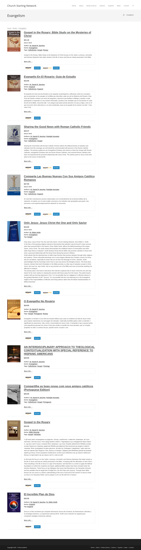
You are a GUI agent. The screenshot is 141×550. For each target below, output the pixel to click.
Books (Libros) (105, 547)
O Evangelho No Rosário (39, 301)
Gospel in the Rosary (37, 422)
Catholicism (32, 50)
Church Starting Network (21, 5)
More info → (28, 61)
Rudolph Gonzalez (52, 136)
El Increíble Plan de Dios (39, 494)
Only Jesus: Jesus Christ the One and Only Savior (55, 222)
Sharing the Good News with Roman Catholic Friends (57, 126)
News (126, 547)
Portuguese (38, 314)
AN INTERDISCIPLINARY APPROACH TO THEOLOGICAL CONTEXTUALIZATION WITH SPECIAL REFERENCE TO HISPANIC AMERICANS (59, 350)
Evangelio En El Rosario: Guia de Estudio (50, 76)
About (98, 547)
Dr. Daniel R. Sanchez (37, 45)
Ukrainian (37, 434)
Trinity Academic (22, 547)
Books (15, 28)
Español (120, 547)
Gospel (39, 50)
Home (9, 28)
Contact (131, 547)
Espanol (32, 87)
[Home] (123, 15)
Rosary (45, 50)
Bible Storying (34, 432)
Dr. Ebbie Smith (35, 232)
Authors (113, 547)
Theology (46, 366)
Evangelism (130, 15)
